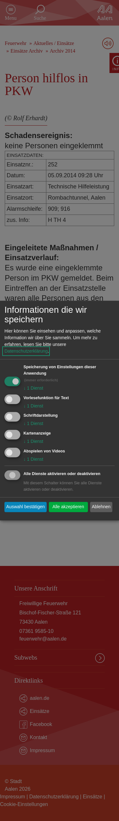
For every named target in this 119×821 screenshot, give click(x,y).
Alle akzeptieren (68, 506)
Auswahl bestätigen (25, 506)
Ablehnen (101, 506)
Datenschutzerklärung (26, 351)
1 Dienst (33, 388)
